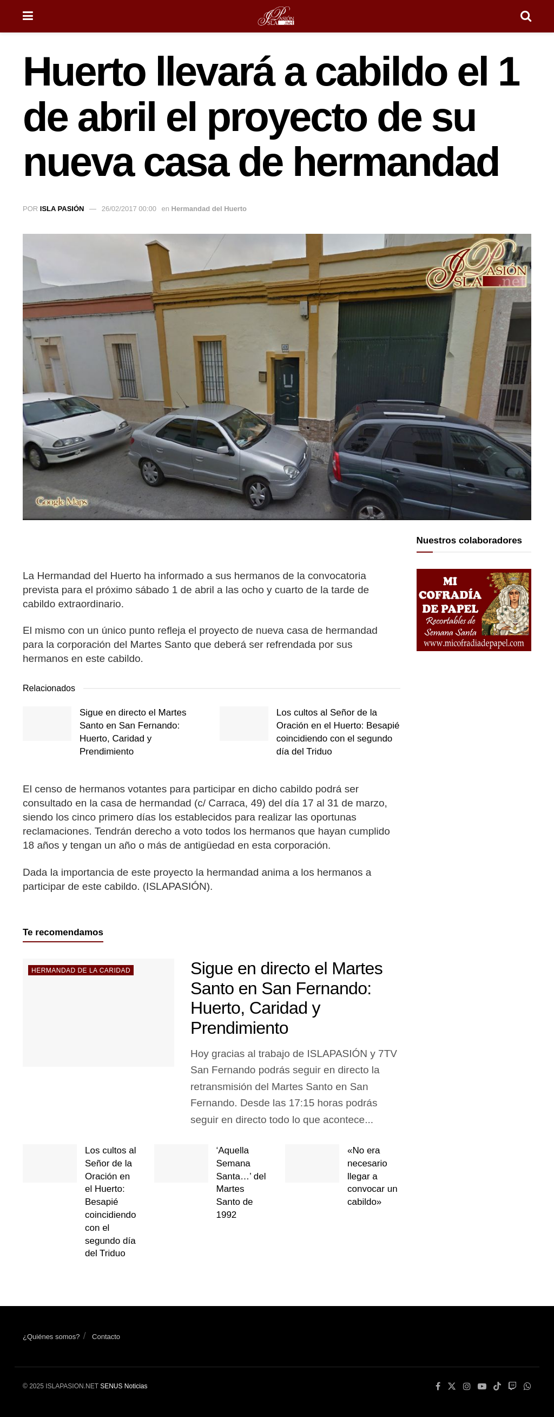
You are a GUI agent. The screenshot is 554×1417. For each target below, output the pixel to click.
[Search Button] (525, 16)
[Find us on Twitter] (451, 1386)
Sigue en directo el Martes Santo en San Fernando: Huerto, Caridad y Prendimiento (286, 998)
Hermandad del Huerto (209, 209)
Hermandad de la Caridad (80, 970)
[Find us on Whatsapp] (527, 1386)
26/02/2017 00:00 (129, 209)
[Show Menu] (28, 16)
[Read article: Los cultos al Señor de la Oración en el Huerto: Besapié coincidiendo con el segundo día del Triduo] (244, 723)
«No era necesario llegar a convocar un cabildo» (372, 1176)
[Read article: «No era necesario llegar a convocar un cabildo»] (312, 1163)
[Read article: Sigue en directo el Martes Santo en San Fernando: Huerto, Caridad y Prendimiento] (47, 723)
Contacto (106, 1337)
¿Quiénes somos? (51, 1337)
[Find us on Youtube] (482, 1386)
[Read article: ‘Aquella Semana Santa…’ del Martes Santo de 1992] (181, 1163)
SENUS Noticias (123, 1386)
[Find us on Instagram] (467, 1386)
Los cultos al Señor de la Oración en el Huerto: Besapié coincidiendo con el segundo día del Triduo (110, 1201)
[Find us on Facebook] (438, 1386)
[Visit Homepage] (277, 16)
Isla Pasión (62, 209)
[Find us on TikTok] (497, 1387)
